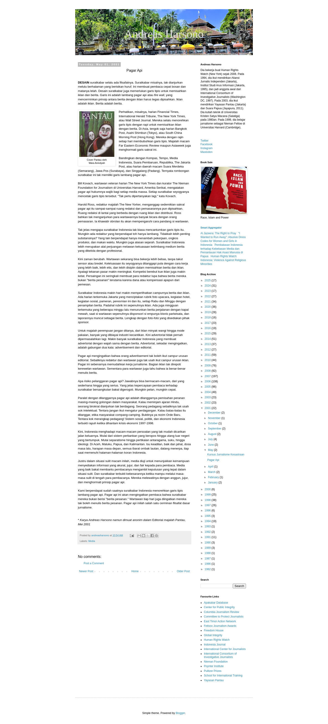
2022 (208, 296)
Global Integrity (213, 635)
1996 (208, 510)
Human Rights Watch (217, 639)
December (214, 412)
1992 (208, 531)
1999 (208, 494)
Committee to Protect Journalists (223, 616)
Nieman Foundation (216, 661)
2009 (208, 365)
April (211, 466)
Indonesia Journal (215, 644)
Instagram (206, 148)
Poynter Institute (214, 666)
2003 (208, 397)
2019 (208, 312)
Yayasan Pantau (214, 680)
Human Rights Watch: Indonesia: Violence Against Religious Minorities (223, 260)
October (213, 423)
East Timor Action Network (220, 621)
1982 (208, 569)
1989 (208, 547)
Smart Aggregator (211, 227)
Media (91, 541)
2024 (208, 285)
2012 (208, 349)
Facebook (206, 144)
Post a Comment (94, 563)
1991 (208, 537)
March (212, 472)
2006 (208, 381)
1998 (208, 500)
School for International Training (223, 675)
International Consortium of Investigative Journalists (220, 655)
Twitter (204, 140)
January (213, 482)
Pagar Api (213, 460)
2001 (208, 408)
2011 (208, 354)
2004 (208, 392)
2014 (208, 338)
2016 (208, 328)
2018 (208, 317)
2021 (208, 301)
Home (135, 571)
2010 (208, 360)
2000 (208, 489)
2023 (208, 290)
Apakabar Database (216, 602)
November (214, 418)
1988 (208, 553)
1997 (208, 505)
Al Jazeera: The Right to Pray (218, 233)
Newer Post (86, 571)
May (211, 450)
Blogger (180, 713)
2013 (208, 344)
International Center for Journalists (225, 649)
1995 (208, 516)
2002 (208, 402)
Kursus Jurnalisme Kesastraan (225, 454)
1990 (208, 542)
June (211, 444)
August (212, 434)
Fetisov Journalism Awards (220, 625)
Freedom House (213, 630)
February (214, 477)
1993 (208, 526)
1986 (208, 563)
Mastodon (206, 152)
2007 (208, 376)
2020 (208, 306)
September (215, 428)
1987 (208, 558)
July (211, 439)
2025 (208, 280)
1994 (208, 521)
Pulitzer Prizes (212, 671)
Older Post (183, 571)
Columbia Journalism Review (221, 612)
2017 (208, 323)
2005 (208, 386)
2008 (208, 370)
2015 (208, 333)
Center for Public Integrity (219, 607)
